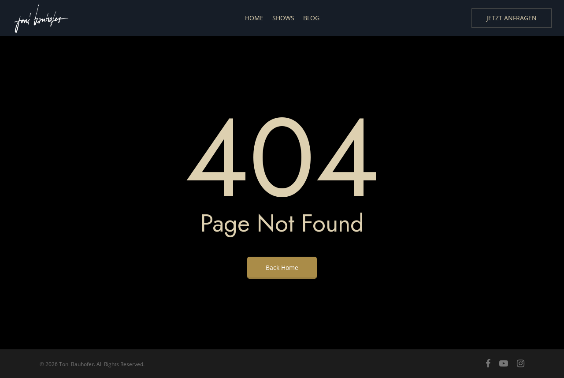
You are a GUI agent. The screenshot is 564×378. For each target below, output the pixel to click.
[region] (449, 291)
